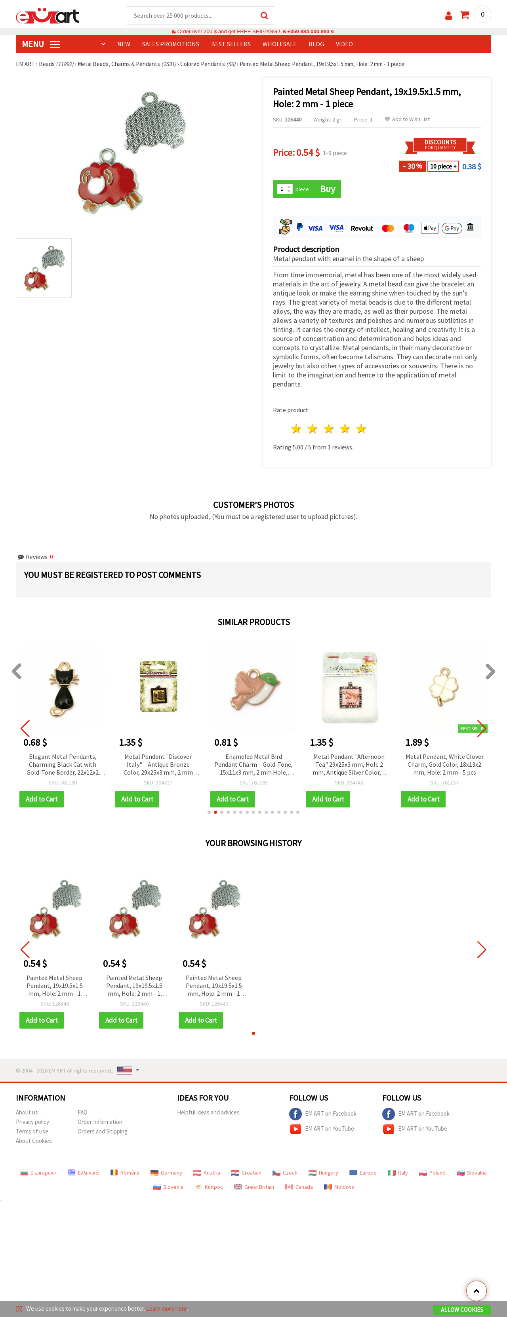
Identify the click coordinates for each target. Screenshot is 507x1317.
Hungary (323, 1172)
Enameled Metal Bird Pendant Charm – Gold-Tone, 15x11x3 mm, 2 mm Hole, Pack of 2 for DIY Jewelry (338, 764)
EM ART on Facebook (322, 1114)
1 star (297, 429)
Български (38, 1173)
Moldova (339, 1187)
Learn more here (166, 1308)
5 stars (361, 429)
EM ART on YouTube (321, 1129)
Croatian (246, 1172)
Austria (206, 1172)
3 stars (329, 429)
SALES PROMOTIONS (170, 44)
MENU (41, 43)
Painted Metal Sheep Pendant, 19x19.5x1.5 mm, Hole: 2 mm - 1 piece (55, 986)
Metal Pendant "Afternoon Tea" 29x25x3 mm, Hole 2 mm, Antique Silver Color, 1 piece (433, 764)
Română (124, 1173)
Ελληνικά (83, 1173)
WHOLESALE (280, 44)
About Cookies (34, 1141)
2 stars (313, 429)
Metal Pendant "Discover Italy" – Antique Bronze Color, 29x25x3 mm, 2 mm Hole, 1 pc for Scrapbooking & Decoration (242, 764)
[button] (209, 812)
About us (27, 1112)
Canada (299, 1187)
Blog (316, 44)
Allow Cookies (462, 1309)
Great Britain (254, 1187)
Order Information (100, 1122)
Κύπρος (208, 1187)
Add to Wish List (407, 119)
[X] (19, 1308)
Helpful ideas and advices (208, 1112)
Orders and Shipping (103, 1131)
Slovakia (472, 1172)
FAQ (83, 1112)
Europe (363, 1173)
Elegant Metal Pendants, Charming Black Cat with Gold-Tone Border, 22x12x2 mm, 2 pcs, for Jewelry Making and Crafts (147, 764)
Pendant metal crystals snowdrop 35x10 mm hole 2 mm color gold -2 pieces (52, 764)
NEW (123, 44)
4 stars (345, 429)
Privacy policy (32, 1122)
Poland (432, 1172)
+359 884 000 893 (308, 31)
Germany (166, 1172)
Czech (285, 1172)
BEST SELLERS (231, 44)
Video (344, 44)
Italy (398, 1172)
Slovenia (168, 1186)
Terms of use (32, 1131)
